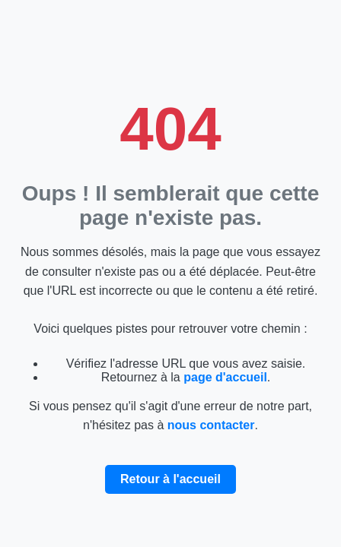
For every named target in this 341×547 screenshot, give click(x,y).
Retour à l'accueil (170, 479)
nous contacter (211, 425)
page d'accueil (225, 377)
